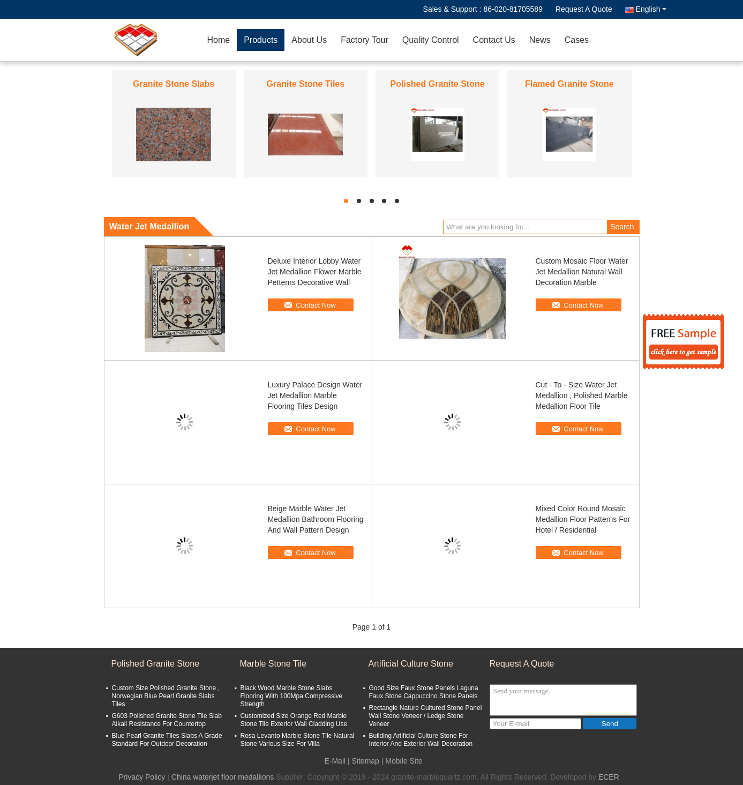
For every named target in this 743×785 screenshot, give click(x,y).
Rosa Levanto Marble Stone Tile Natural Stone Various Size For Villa (298, 739)
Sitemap (365, 761)
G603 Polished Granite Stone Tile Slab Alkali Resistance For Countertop (167, 720)
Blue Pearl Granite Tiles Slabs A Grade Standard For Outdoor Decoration (167, 739)
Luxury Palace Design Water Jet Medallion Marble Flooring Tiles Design (315, 395)
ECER (608, 777)
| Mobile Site (402, 761)
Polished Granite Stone (438, 83)
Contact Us (494, 39)
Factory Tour (364, 39)
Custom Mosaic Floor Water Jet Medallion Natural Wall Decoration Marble (582, 272)
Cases (577, 39)
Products (260, 39)
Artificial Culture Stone (411, 663)
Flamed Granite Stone (569, 83)
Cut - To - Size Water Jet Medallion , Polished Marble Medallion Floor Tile (582, 395)
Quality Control (430, 39)
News (540, 39)
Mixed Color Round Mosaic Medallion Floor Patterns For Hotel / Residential (583, 519)
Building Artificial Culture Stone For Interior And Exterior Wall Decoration (421, 739)
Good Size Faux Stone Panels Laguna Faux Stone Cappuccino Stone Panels (423, 692)
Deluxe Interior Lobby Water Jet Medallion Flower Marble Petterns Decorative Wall (315, 272)
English (651, 9)
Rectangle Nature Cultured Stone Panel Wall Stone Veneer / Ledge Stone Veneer (425, 716)
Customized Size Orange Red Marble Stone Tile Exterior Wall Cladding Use (294, 720)
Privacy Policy (141, 777)
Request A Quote (584, 9)
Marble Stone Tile (273, 663)
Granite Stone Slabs (173, 83)
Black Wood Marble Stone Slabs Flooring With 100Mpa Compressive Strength (292, 696)
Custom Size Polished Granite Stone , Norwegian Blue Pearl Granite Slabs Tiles (166, 696)
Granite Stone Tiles (306, 83)
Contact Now (315, 305)
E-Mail (335, 761)
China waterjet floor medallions (222, 777)
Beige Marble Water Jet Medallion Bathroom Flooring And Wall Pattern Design (316, 519)
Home (218, 39)
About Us (309, 39)
